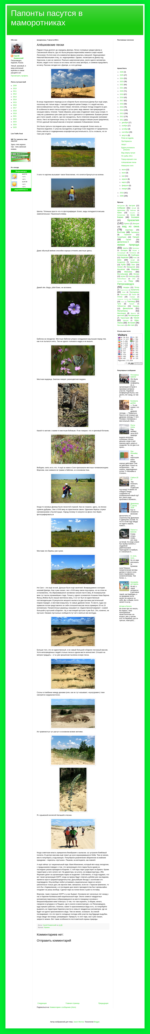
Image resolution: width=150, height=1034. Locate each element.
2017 (15, 108)
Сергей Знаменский (18, 57)
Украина (46, 927)
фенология (128, 308)
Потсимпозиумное (134, 376)
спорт (122, 301)
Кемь (135, 257)
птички (119, 297)
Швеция (125, 320)
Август (123, 144)
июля (124, 170)
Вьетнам (121, 232)
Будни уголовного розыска (128, 149)
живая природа (128, 244)
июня (124, 173)
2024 (15, 125)
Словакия (135, 299)
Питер (136, 287)
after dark (130, 325)
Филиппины (122, 311)
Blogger (96, 1022)
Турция (131, 304)
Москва (136, 274)
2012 (15, 94)
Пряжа (134, 294)
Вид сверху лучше (128, 153)
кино (119, 260)
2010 (15, 88)
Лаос (133, 265)
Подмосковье (124, 290)
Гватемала (135, 232)
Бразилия (133, 220)
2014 (15, 99)
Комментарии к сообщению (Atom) (63, 1007)
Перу (130, 281)
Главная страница (73, 1003)
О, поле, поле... (133, 557)
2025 (15, 127)
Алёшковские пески (128, 162)
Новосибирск (121, 278)
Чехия (136, 318)
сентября (125, 132)
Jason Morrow (79, 1022)
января (124, 189)
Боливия (135, 217)
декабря (125, 123)
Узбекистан (121, 306)
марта (124, 182)
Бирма (120, 217)
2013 (15, 97)
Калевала (133, 253)
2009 (15, 86)
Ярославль (121, 325)
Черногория (124, 318)
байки (119, 213)
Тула (119, 304)
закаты (125, 248)
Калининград (122, 255)
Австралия (120, 205)
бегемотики (121, 215)
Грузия (128, 240)
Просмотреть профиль (19, 76)
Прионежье (124, 294)
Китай (133, 260)
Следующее (42, 1003)
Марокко (135, 269)
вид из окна (130, 226)
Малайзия (121, 269)
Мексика (128, 272)
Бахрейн (132, 213)
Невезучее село (127, 166)
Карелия (124, 257)
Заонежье (135, 248)
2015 (15, 102)
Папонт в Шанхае (133, 531)
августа (125, 135)
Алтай (134, 208)
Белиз (133, 215)
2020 (122, 91)
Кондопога (121, 262)
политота (135, 290)
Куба (123, 264)
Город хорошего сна (128, 159)
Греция (136, 237)
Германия (127, 235)
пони (123, 292)
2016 (15, 105)
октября (125, 129)
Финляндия (121, 313)
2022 (15, 119)
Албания (121, 208)
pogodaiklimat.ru (21, 190)
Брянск (127, 224)
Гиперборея (121, 237)
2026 (122, 72)
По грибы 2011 (127, 156)
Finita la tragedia (127, 138)
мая (123, 176)
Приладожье (134, 292)
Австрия (132, 206)
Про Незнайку (134, 452)
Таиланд (131, 301)
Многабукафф (122, 274)
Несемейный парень (134, 583)
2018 (15, 111)
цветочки (120, 315)
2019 (15, 113)
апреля (125, 179)
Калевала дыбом (134, 402)
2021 (15, 116)
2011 (15, 91)
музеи (123, 276)
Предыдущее (103, 1003)
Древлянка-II (123, 242)
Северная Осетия (122, 299)
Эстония (131, 323)
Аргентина (121, 210)
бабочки (133, 210)
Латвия (120, 267)
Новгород (132, 276)
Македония (131, 267)
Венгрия (136, 224)
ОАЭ (133, 278)
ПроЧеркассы (126, 141)
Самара (132, 297)
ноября (125, 126)
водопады (129, 230)
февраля (125, 186)
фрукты (133, 313)
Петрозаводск (21, 171)
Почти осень (132, 426)
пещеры (126, 287)
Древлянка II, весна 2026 (134, 506)
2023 (15, 122)
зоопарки (124, 250)
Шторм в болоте (125, 606)
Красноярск (134, 262)
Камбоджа (135, 255)
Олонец (119, 281)
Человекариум (133, 315)
